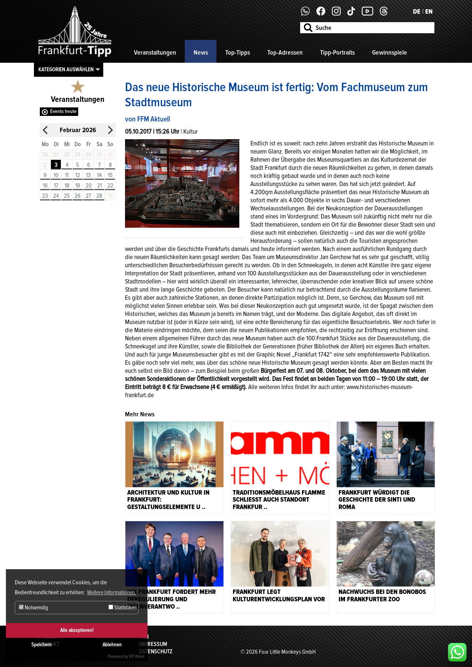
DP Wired (137, 656)
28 (99, 196)
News (201, 52)
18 (67, 185)
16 (45, 185)
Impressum (153, 644)
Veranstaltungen (155, 52)
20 (88, 185)
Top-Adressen (285, 52)
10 (55, 175)
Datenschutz (156, 651)
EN (429, 11)
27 (88, 196)
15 (110, 175)
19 (77, 185)
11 (67, 175)
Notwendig (33, 607)
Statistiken (122, 607)
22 (110, 185)
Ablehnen (112, 645)
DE (416, 11)
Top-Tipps (237, 52)
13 (88, 175)
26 (77, 196)
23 (45, 196)
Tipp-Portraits (337, 52)
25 (67, 196)
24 (56, 196)
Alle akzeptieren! (76, 630)
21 (99, 185)
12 (77, 175)
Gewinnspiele (389, 52)
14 (99, 175)
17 (56, 185)
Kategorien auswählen (66, 69)
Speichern (41, 645)
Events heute (63, 111)
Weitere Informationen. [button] (111, 592)
